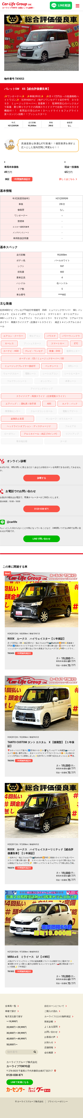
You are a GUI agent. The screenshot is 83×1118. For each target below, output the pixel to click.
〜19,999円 (12, 1021)
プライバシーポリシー (58, 1101)
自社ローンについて (55, 1006)
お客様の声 (51, 1037)
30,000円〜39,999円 (16, 1033)
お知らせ (50, 1042)
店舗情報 (50, 1047)
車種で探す (12, 1011)
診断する (41, 478)
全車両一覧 (12, 1006)
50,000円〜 (12, 1044)
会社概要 (50, 1052)
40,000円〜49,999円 (16, 1038)
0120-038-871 (41, 509)
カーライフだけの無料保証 (58, 1016)
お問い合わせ (52, 1032)
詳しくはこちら (68, 179)
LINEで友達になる (20, 1082)
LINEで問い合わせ (41, 539)
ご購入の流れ (52, 1011)
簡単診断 (50, 1021)
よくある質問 (52, 1026)
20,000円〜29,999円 (16, 1027)
